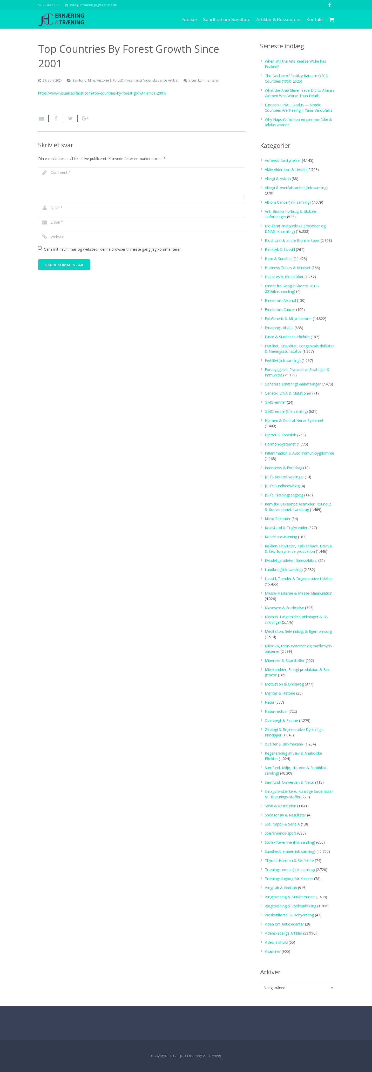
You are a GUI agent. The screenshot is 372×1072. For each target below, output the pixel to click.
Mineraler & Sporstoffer (285, 660)
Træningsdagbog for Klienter (289, 878)
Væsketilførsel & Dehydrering (289, 915)
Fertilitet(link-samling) (283, 360)
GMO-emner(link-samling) (286, 411)
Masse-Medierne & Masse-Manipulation (298, 593)
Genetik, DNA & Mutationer (288, 393)
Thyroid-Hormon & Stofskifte (289, 860)
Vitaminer (273, 951)
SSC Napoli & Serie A (282, 824)
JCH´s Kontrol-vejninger (284, 476)
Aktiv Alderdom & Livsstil (285, 169)
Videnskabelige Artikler (283, 933)
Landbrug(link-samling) (284, 569)
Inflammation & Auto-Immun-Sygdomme (299, 453)
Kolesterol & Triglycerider (286, 527)
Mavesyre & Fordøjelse (284, 607)
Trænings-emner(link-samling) (290, 869)
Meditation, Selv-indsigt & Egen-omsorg (298, 631)
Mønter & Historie (280, 693)
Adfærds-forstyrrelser (283, 160)
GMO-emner (275, 402)
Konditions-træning (281, 536)
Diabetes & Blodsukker (284, 276)
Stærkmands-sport (280, 833)
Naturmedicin (276, 711)
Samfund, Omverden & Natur (289, 782)
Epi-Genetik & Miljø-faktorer (288, 318)
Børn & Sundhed (279, 258)
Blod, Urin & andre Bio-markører (292, 240)
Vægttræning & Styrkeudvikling (290, 905)
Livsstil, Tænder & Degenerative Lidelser (299, 578)
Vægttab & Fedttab (281, 887)
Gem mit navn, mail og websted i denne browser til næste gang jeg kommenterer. (112, 249)
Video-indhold (276, 942)
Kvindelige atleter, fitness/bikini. (291, 560)
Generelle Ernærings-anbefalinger (293, 384)
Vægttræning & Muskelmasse (290, 896)
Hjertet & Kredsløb (280, 434)
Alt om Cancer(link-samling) (288, 202)
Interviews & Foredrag (283, 467)
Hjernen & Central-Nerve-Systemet (294, 420)
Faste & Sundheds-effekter (287, 336)
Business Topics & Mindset (287, 267)
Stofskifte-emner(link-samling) (290, 842)
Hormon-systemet (280, 444)
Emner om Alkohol (280, 300)
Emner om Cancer (280, 309)
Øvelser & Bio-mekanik (284, 744)
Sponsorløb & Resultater (285, 815)
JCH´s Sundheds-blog (282, 485)
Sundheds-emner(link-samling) (290, 851)
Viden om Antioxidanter (284, 924)
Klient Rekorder (277, 518)
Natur (269, 702)
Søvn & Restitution (280, 805)
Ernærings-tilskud (279, 327)
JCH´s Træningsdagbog (284, 494)
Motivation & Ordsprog (284, 684)
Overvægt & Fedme (281, 720)
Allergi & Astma (278, 178)
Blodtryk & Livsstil (280, 249)
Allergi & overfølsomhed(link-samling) (296, 187)
